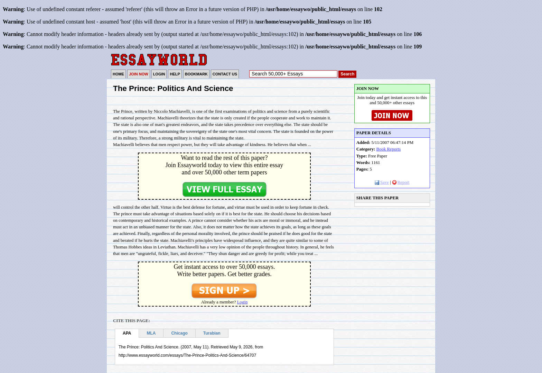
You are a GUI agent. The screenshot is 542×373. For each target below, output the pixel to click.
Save (382, 182)
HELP (175, 74)
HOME (118, 74)
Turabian (212, 333)
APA (127, 333)
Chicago (179, 333)
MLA (151, 333)
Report (401, 182)
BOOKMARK (196, 74)
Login (242, 302)
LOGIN (159, 74)
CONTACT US (225, 74)
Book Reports (388, 149)
